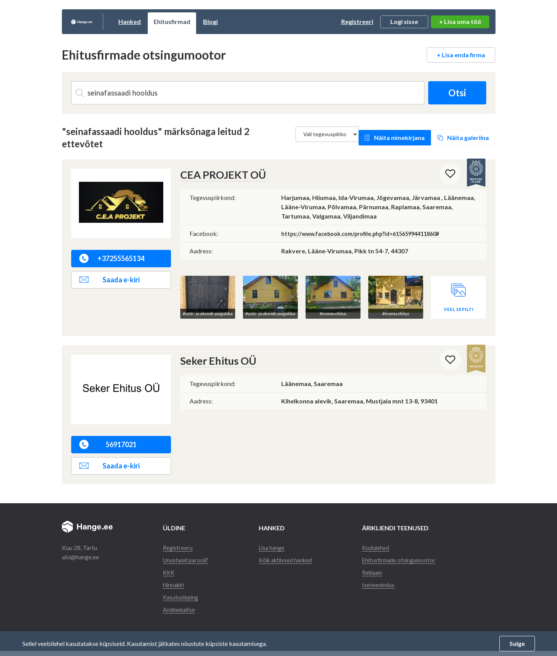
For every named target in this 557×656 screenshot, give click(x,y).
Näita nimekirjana (399, 137)
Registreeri (357, 21)
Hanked (159, 21)
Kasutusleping (181, 602)
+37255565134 (112, 258)
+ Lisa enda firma (461, 54)
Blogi (240, 21)
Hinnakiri (175, 589)
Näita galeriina (468, 137)
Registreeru (178, 543)
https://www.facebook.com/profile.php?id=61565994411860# (370, 233)
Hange (96, 21)
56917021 (108, 440)
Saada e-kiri (109, 279)
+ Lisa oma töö (460, 21)
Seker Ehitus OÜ (214, 356)
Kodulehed (383, 543)
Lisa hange (275, 543)
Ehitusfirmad (201, 21)
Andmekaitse (180, 614)
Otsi (454, 92)
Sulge (517, 643)
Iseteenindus (385, 589)
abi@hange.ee (80, 552)
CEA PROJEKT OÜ (219, 174)
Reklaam (380, 577)
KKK (169, 577)
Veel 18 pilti (458, 305)
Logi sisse (404, 21)
